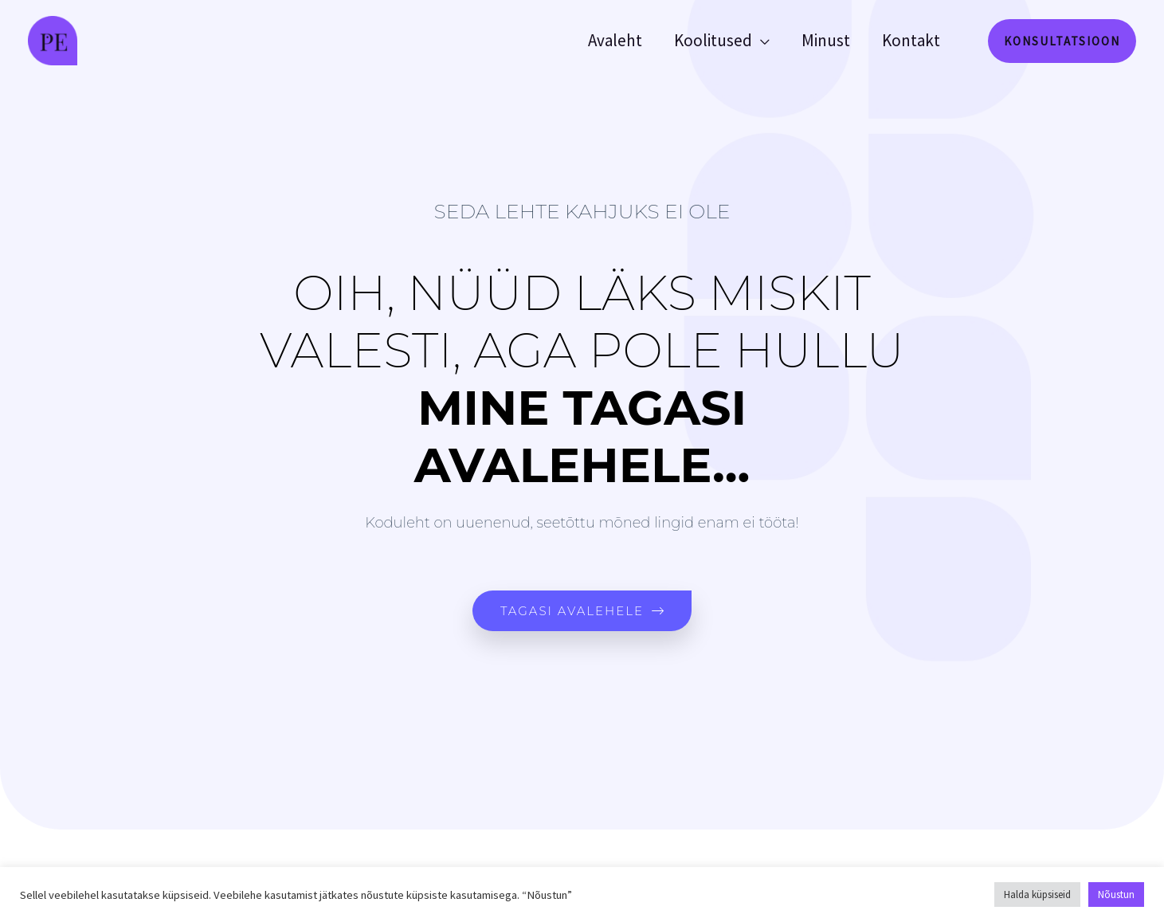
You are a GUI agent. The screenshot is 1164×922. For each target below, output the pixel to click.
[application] (757, 40)
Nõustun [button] (1116, 894)
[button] (1062, 41)
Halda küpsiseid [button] (1037, 894)
